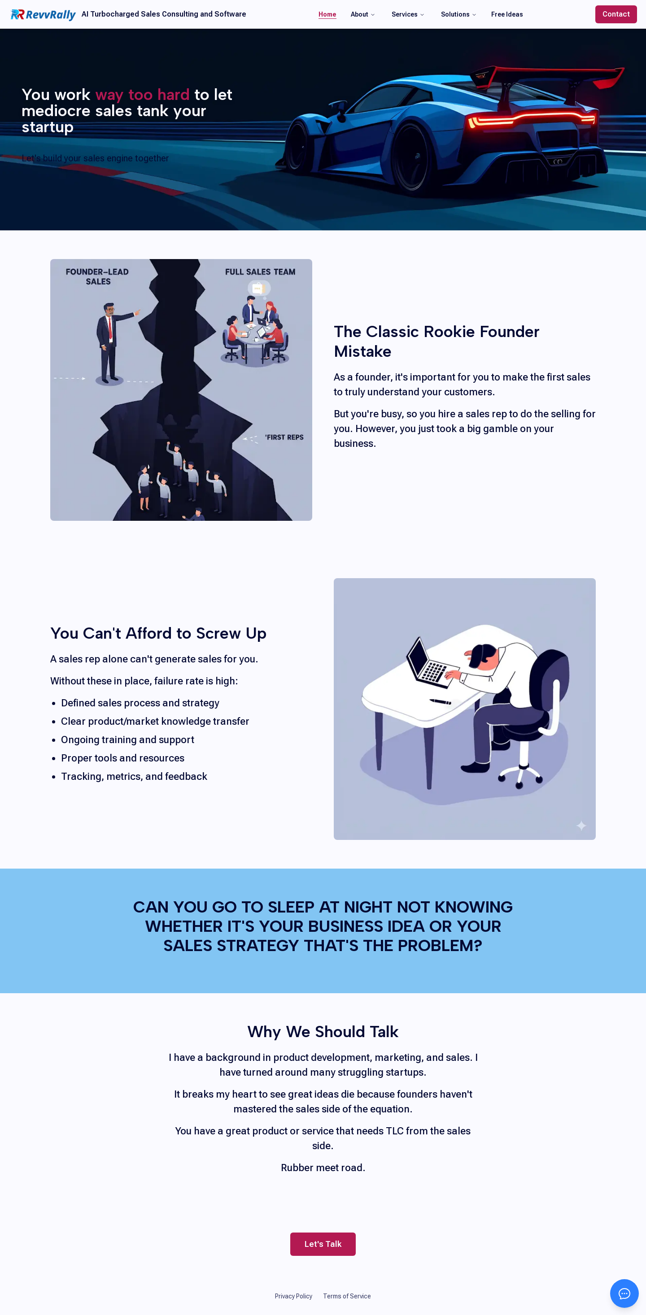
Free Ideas (507, 14)
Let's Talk (323, 1247)
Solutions (459, 14)
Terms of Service (347, 1296)
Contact (616, 14)
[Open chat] (624, 1293)
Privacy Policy (293, 1296)
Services (408, 14)
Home (327, 14)
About (363, 14)
